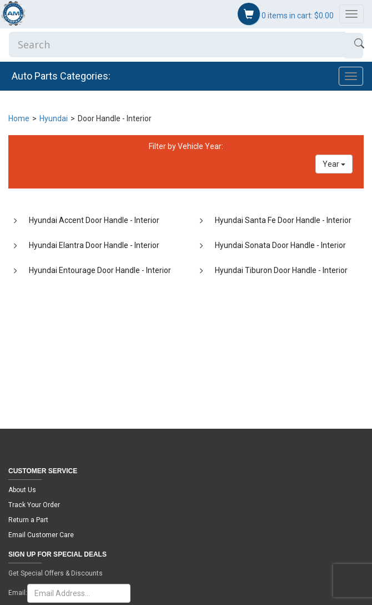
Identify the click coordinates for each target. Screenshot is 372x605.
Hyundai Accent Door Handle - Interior (94, 220)
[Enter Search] (177, 44)
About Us (22, 490)
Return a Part (28, 520)
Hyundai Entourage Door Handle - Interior (100, 270)
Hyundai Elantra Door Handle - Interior (94, 245)
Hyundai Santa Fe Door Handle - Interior (283, 220)
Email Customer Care (41, 535)
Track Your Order (34, 505)
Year (334, 164)
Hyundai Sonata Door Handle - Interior (280, 245)
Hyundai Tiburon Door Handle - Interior (281, 270)
